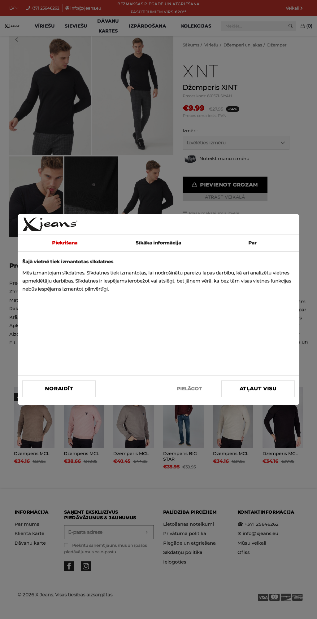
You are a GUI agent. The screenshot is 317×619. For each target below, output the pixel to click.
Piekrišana (64, 243)
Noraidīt (59, 389)
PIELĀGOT (189, 389)
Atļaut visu (258, 389)
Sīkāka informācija (158, 243)
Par (252, 243)
